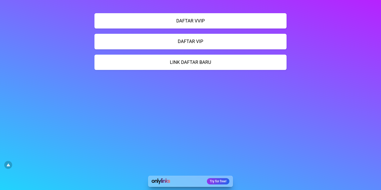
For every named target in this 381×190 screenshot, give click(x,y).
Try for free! (218, 181)
